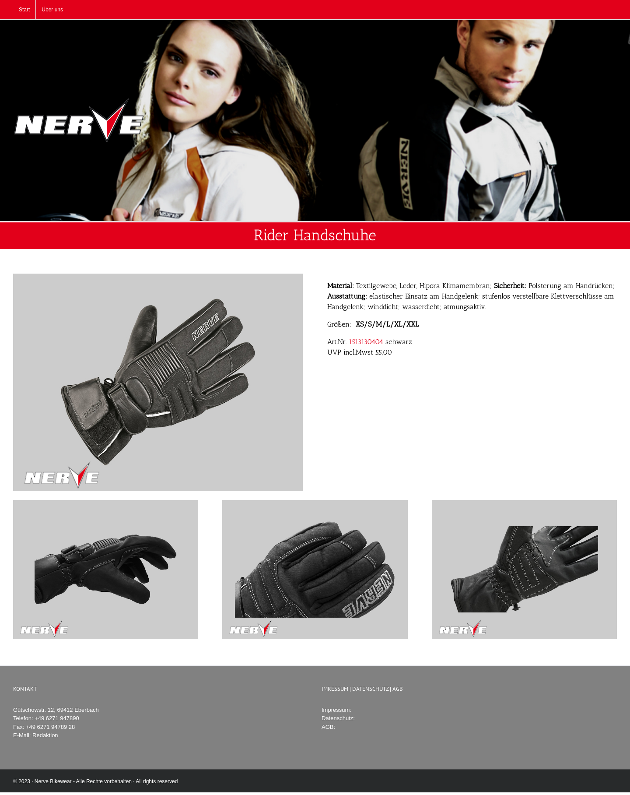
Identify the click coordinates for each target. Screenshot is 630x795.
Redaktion (45, 735)
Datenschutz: (338, 718)
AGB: (328, 727)
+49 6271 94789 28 (50, 727)
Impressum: (336, 710)
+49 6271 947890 (57, 718)
